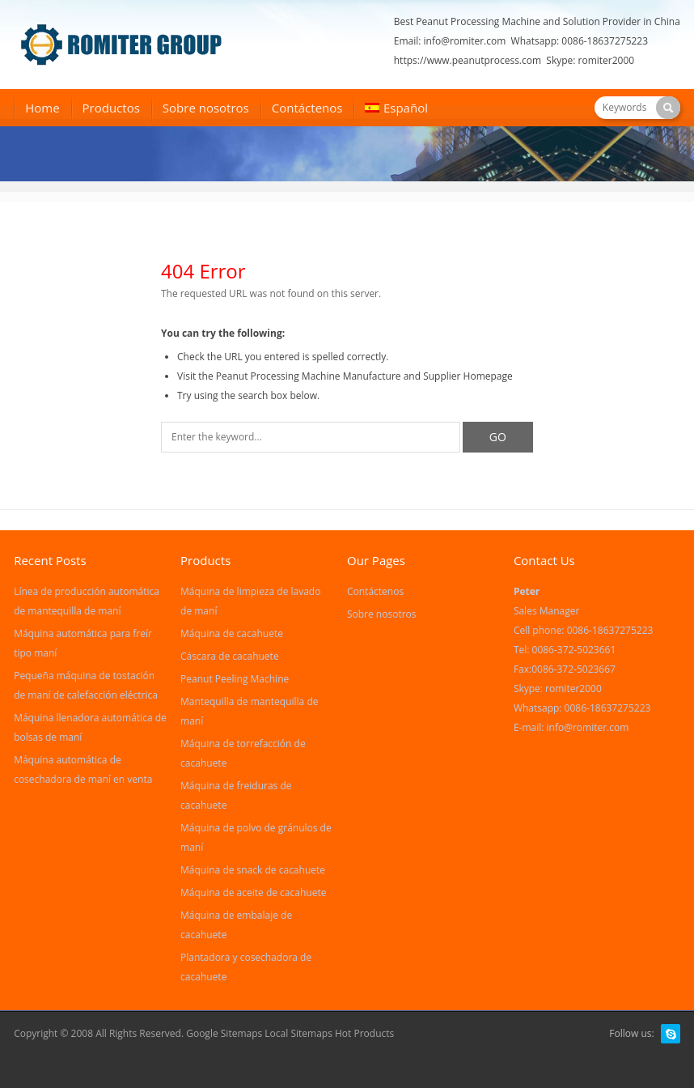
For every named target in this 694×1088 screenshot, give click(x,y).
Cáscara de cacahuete (229, 656)
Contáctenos (307, 108)
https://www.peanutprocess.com (467, 60)
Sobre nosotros (206, 108)
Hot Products (364, 1033)
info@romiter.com (465, 41)
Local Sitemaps (299, 1033)
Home (42, 108)
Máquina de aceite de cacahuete (253, 892)
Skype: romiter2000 (590, 60)
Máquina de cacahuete (231, 633)
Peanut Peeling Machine (234, 679)
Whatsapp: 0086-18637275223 (580, 41)
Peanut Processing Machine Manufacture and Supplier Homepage (364, 376)
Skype (670, 1033)
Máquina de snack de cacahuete (252, 870)
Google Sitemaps (224, 1033)
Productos (111, 108)
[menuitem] (396, 109)
